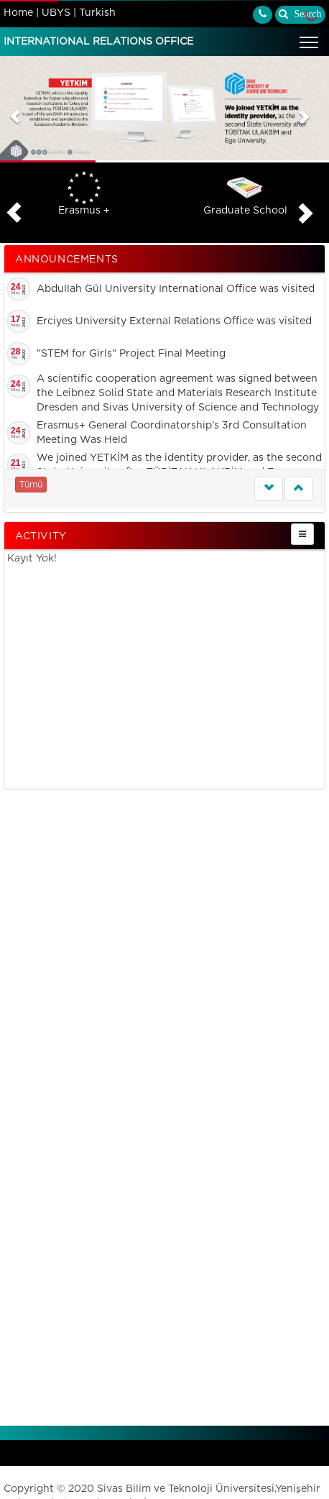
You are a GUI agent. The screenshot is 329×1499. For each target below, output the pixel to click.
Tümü (30, 484)
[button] (15, 109)
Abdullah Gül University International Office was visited (176, 289)
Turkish (97, 13)
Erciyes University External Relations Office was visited (174, 321)
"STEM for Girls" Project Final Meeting (131, 354)
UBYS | (59, 13)
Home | (21, 13)
